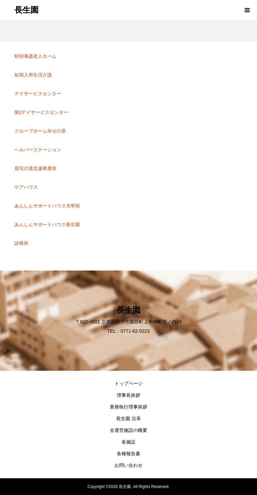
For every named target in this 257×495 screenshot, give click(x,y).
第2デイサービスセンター (41, 112)
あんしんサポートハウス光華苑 (47, 205)
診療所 (21, 243)
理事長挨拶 (128, 395)
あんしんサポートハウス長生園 (47, 224)
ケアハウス (26, 187)
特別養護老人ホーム (35, 56)
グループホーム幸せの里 (40, 131)
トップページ (128, 383)
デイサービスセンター (37, 93)
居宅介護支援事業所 (35, 168)
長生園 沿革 (128, 418)
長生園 (26, 10)
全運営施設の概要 (128, 430)
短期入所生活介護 (33, 74)
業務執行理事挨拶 (128, 406)
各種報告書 (128, 453)
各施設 (128, 442)
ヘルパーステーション (37, 149)
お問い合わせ (128, 465)
